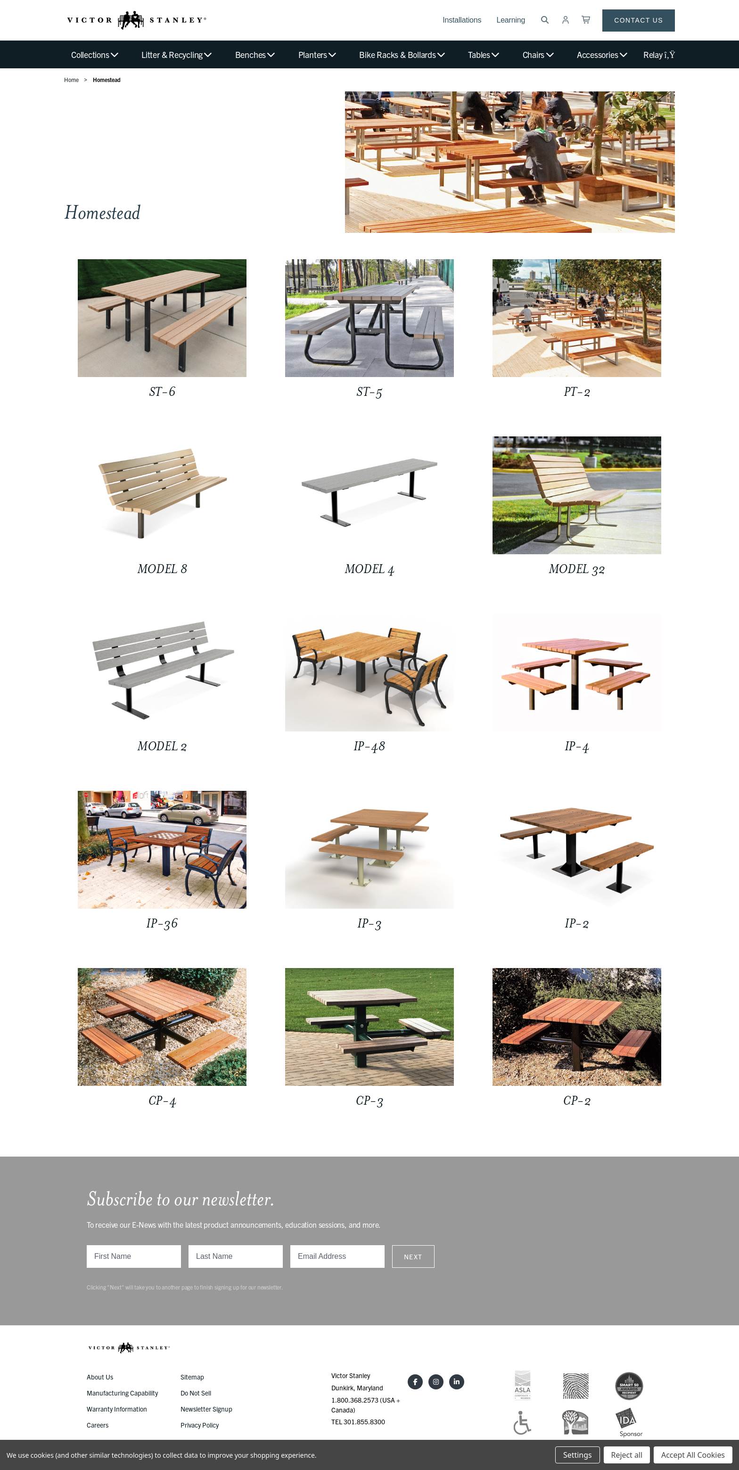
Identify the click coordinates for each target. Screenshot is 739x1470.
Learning (510, 20)
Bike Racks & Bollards (402, 54)
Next (413, 1256)
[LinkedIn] (456, 1381)
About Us (100, 1376)
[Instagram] (435, 1381)
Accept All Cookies (693, 1455)
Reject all (626, 1455)
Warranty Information (117, 1408)
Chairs (539, 54)
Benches (256, 54)
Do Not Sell (196, 1392)
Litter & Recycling (177, 54)
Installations (462, 20)
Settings (577, 1455)
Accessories (603, 54)
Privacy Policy (200, 1425)
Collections (95, 54)
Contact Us (638, 20)
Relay (659, 54)
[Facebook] (415, 1381)
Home (71, 79)
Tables (484, 54)
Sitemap (192, 1376)
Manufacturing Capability (122, 1392)
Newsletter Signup (206, 1408)
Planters (318, 54)
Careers (97, 1425)
